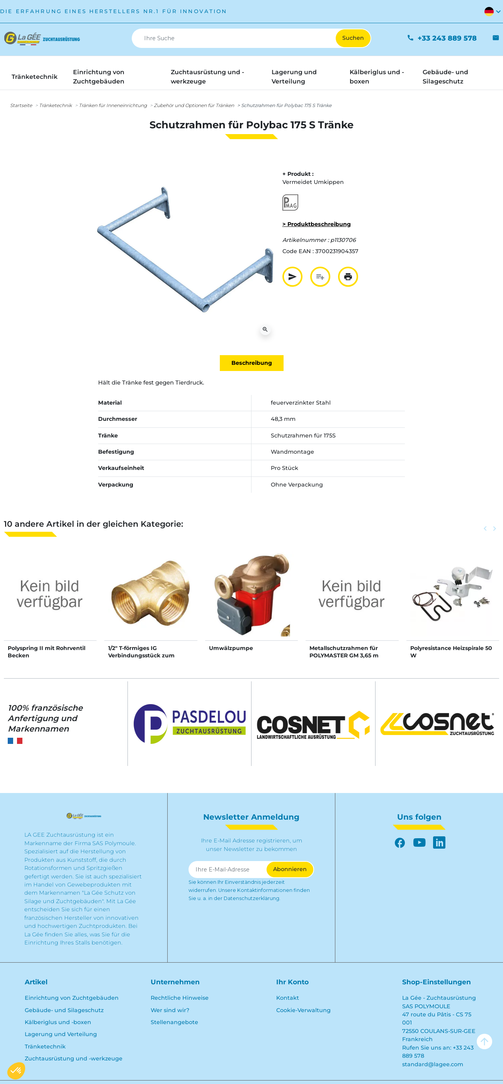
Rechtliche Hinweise (180, 997)
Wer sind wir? (170, 1010)
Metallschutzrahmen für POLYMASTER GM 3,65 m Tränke (344, 655)
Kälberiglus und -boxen (58, 1022)
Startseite (21, 105)
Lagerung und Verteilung (61, 1034)
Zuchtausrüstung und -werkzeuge (73, 1058)
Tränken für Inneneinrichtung (113, 105)
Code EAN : (298, 251)
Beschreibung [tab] (251, 362)
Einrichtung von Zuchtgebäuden (72, 997)
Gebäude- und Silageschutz (64, 1010)
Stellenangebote (174, 1022)
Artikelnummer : (305, 240)
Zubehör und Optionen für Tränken (194, 105)
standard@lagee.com (432, 1064)
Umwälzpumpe (231, 648)
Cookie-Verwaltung (303, 1010)
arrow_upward (484, 1041)
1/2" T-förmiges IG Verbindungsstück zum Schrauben (141, 655)
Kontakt (287, 997)
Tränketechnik (55, 105)
